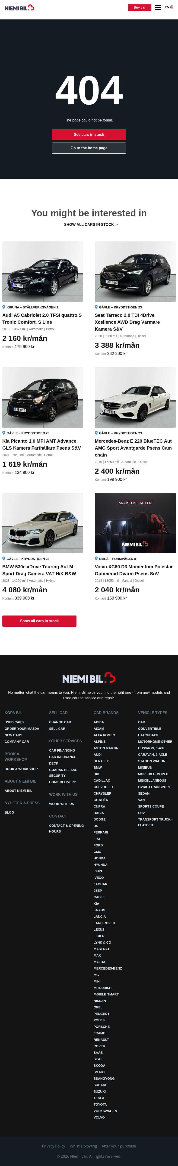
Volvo (99, 1117)
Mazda (99, 962)
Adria (99, 722)
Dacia (99, 813)
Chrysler (102, 793)
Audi (98, 754)
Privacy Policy (53, 1146)
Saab (98, 1052)
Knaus (99, 910)
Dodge (99, 819)
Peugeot (101, 1014)
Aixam (99, 729)
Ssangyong (104, 1078)
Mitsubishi (103, 988)
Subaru (101, 1085)
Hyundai (101, 865)
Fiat (97, 839)
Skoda (99, 1065)
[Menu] (158, 7)
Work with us (61, 804)
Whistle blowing (83, 1146)
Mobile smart (106, 994)
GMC (97, 852)
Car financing (62, 750)
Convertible (149, 729)
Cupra (99, 806)
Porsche (102, 1027)
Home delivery (62, 782)
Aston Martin (106, 748)
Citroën (101, 800)
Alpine (99, 741)
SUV (141, 813)
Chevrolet (104, 787)
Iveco (99, 878)
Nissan (100, 1001)
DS (96, 826)
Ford (98, 845)
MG (96, 975)
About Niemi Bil (18, 791)
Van (141, 800)
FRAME (99, 1033)
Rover (99, 1046)
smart (99, 1072)
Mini (97, 981)
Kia (96, 903)
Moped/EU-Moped (153, 774)
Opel (98, 1007)
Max (97, 955)
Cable (99, 897)
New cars (13, 735)
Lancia (100, 916)
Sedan (143, 793)
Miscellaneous (152, 780)
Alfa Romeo (104, 735)
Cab (141, 722)
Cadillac (102, 780)
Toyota (100, 1104)
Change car (60, 722)
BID (96, 774)
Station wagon (151, 761)
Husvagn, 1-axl (151, 748)
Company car (17, 741)
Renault (101, 1040)
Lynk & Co (102, 942)
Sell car (57, 729)
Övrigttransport (154, 787)
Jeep (98, 890)
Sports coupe (151, 806)
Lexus (99, 929)
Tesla (99, 1098)
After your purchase (119, 1146)
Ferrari (101, 832)
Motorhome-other (155, 741)
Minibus (145, 767)
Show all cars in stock (89, 225)
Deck (53, 763)
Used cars (14, 722)
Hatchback (148, 735)
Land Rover (104, 923)
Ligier (99, 936)
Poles (99, 1020)
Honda (99, 858)
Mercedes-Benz (108, 968)
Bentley (101, 761)
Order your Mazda (22, 729)
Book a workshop (21, 769)
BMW (98, 767)
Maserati (102, 949)
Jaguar (100, 884)
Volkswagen (105, 1111)
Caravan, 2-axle (152, 754)
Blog (9, 812)
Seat (98, 1059)
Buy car (140, 7)
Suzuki (100, 1091)
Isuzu (98, 871)
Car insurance (62, 757)
